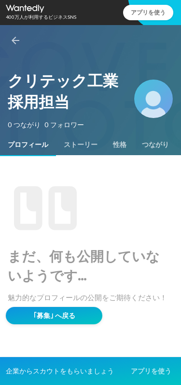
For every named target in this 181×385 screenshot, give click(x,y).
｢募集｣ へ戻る (54, 315)
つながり (155, 144)
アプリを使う (148, 12)
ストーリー (80, 144)
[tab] (28, 144)
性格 (119, 144)
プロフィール (28, 144)
